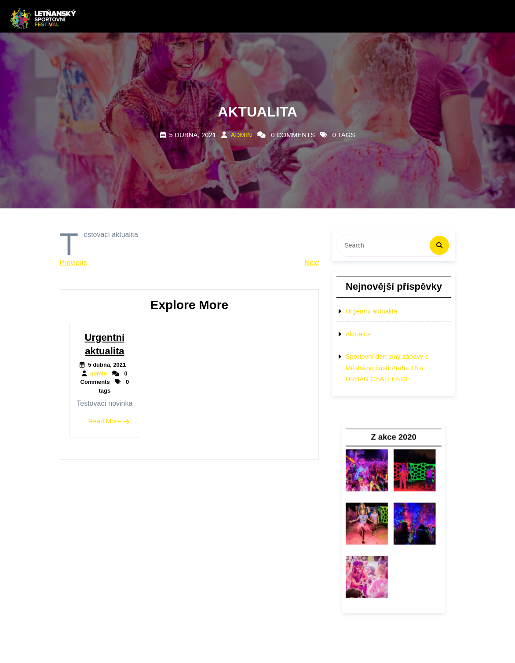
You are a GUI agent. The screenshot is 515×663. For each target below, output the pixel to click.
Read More (104, 421)
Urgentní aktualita (371, 311)
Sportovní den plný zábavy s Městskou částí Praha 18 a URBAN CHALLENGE (386, 367)
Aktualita (358, 334)
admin (241, 134)
